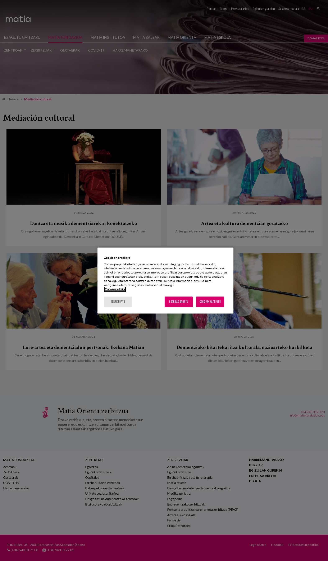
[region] (165, 281)
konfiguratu (118, 301)
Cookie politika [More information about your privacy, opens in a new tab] (115, 289)
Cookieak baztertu (210, 301)
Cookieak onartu (178, 301)
